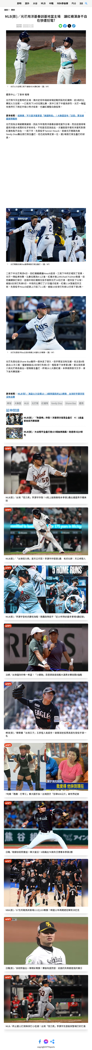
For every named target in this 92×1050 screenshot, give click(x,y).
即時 (19, 3)
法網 (82, 3)
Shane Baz (70, 403)
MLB (43, 3)
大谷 (35, 3)
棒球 (13, 9)
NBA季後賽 (62, 3)
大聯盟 (17, 403)
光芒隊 (35, 403)
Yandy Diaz (56, 403)
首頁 (6, 9)
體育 (81, 403)
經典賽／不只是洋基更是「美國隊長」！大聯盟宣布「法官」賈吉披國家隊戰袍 (45, 117)
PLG (74, 3)
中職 (51, 3)
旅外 (27, 3)
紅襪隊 (44, 403)
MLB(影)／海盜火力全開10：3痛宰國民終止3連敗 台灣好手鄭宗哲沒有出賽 (45, 395)
